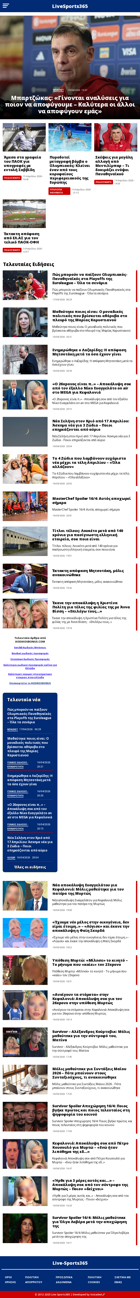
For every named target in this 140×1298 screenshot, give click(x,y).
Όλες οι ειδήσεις (30, 867)
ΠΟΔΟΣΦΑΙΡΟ (12, 177)
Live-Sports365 (70, 1263)
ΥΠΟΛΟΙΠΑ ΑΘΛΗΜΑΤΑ (56, 191)
